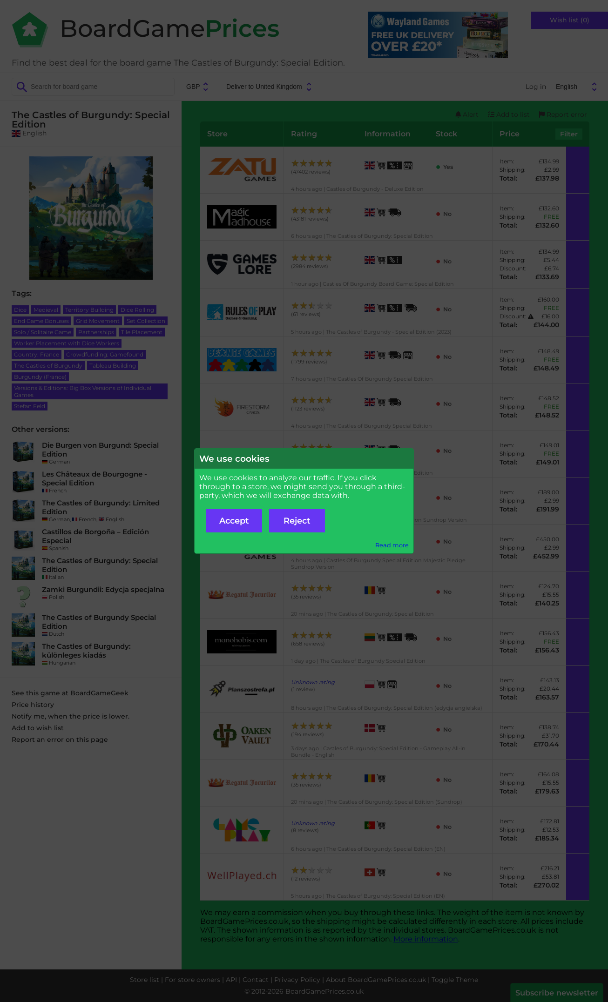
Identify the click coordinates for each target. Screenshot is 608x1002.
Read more (392, 545)
